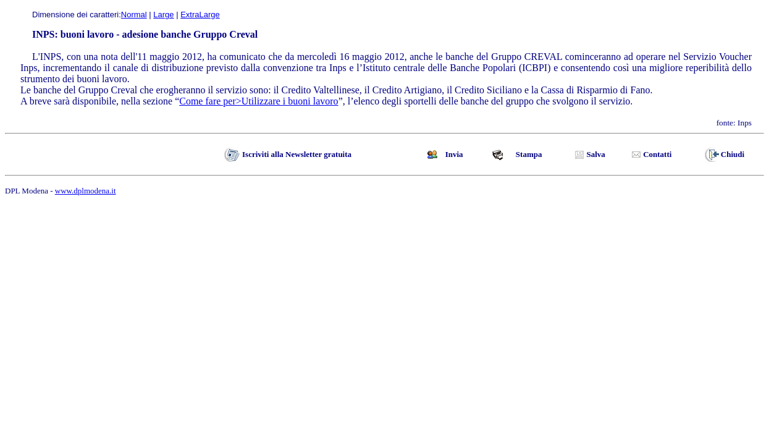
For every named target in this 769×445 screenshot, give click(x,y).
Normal (134, 14)
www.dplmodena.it (85, 190)
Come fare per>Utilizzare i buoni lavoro (258, 101)
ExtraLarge (200, 14)
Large (163, 14)
